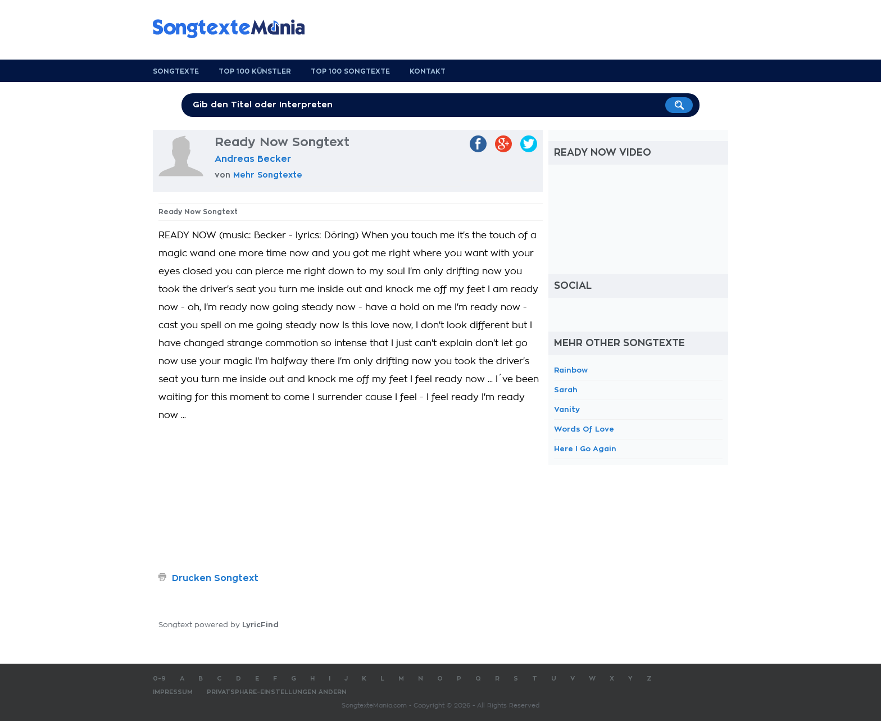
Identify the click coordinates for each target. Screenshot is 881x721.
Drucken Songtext (215, 578)
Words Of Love (584, 429)
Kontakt (428, 71)
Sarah (566, 389)
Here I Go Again (585, 448)
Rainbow (571, 370)
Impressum (173, 692)
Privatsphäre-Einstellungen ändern (277, 692)
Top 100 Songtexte (350, 71)
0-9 (159, 678)
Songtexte (176, 71)
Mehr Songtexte (267, 175)
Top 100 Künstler (255, 71)
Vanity (567, 409)
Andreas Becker (253, 159)
